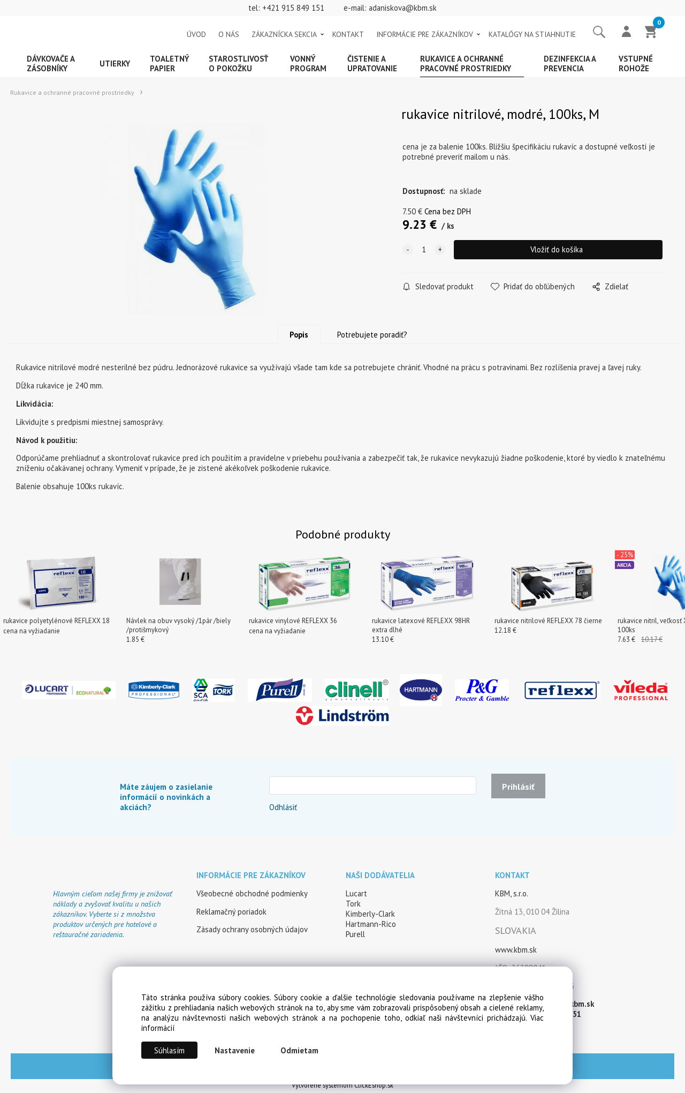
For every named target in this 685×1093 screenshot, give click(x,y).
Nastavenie (235, 1050)
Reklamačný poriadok (231, 914)
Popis (299, 337)
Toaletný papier (169, 63)
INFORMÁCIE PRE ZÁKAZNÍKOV (424, 34)
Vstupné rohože (636, 63)
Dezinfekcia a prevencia (570, 63)
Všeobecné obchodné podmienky (252, 896)
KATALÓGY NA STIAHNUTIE (532, 34)
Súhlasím (169, 1050)
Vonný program (308, 63)
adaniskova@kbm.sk (403, 8)
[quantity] (424, 249)
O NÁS (228, 34)
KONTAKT (348, 34)
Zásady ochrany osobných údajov (252, 932)
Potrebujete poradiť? (372, 337)
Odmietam (299, 1050)
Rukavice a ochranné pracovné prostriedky (465, 63)
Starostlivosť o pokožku (238, 63)
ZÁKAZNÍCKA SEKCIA (284, 34)
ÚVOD (196, 34)
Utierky (115, 63)
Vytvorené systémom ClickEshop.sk (342, 1088)
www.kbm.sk (516, 952)
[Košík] (651, 33)
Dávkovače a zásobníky (51, 63)
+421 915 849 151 (293, 8)
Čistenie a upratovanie (372, 63)
